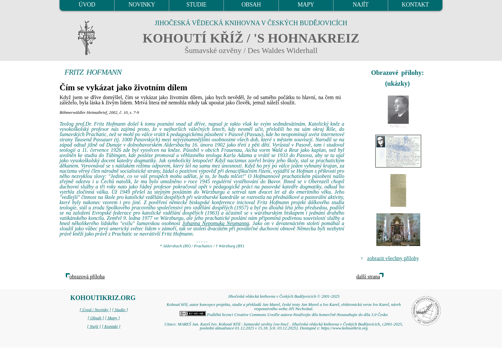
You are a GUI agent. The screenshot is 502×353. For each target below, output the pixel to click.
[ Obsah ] (96, 318)
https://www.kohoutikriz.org (344, 328)
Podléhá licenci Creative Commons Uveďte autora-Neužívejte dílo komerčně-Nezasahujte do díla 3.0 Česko (284, 314)
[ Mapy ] (112, 318)
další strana (368, 276)
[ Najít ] (94, 326)
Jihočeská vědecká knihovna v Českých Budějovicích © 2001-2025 (283, 296)
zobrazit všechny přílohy (393, 258)
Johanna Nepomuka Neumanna (215, 223)
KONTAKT (415, 4)
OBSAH (251, 4)
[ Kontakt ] (111, 326)
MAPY (305, 4)
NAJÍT (360, 4)
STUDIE (197, 4)
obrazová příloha (87, 276)
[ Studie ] (120, 310)
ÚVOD (87, 4)
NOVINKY (142, 4)
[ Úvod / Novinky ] (95, 310)
